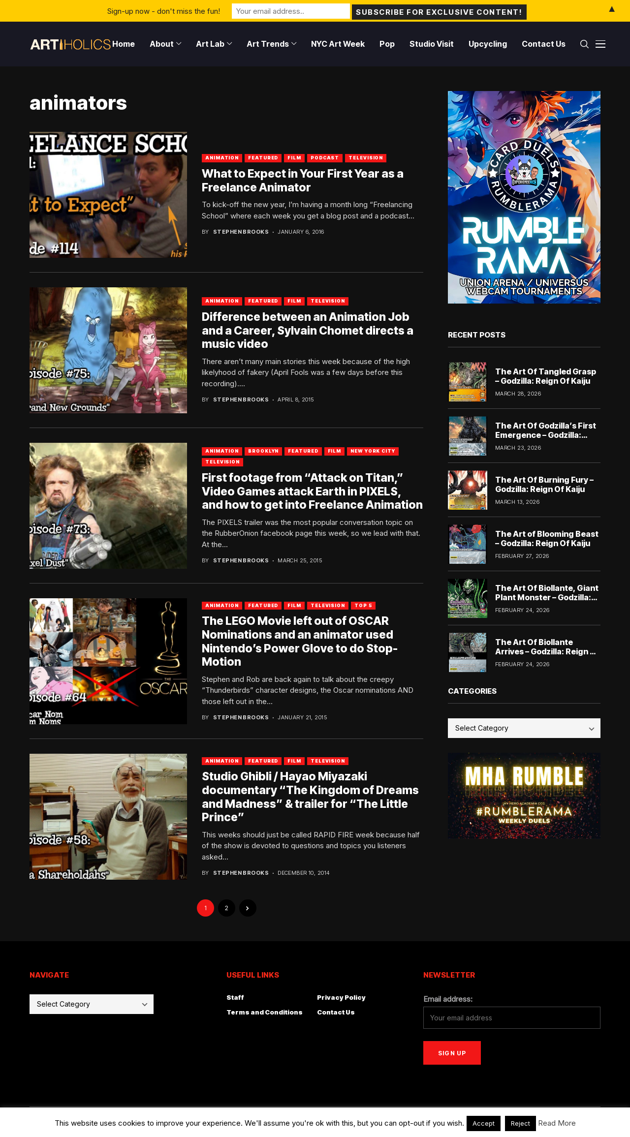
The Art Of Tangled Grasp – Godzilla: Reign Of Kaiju (545, 376)
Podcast (325, 157)
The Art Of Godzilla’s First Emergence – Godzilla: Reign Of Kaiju (545, 435)
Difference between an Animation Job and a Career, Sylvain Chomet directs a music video (307, 330)
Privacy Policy (341, 997)
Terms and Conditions (264, 1012)
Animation (222, 157)
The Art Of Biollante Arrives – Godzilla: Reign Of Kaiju (547, 651)
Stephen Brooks (241, 232)
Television (365, 157)
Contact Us (336, 1012)
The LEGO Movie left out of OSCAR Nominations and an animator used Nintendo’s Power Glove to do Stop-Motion (300, 641)
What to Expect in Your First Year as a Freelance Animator (303, 180)
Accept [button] (483, 1123)
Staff (235, 997)
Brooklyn (263, 451)
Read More (557, 1123)
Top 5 (363, 605)
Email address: (447, 999)
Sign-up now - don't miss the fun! (163, 10)
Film (294, 157)
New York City (372, 451)
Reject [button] (520, 1123)
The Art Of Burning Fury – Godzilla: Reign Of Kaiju (544, 484)
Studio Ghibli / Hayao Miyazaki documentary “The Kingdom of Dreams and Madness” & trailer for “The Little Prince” (310, 796)
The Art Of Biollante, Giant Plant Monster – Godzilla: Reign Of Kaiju (546, 597)
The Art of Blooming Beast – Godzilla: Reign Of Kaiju (546, 538)
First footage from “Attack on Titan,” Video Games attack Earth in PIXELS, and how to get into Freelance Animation (312, 491)
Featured (263, 157)
